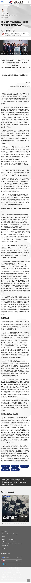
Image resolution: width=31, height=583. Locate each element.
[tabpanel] (15, 508)
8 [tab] (18, 523)
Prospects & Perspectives (10, 540)
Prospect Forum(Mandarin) (8, 5)
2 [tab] (5, 523)
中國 (15, 466)
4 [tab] (9, 523)
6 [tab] (14, 523)
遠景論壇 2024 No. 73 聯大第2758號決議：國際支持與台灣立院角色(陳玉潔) (14, 34)
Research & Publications (8, 538)
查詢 (29, 2)
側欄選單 (2, 2)
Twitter (10, 563)
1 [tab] (2, 523)
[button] (2, 30)
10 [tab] (23, 523)
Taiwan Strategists (5, 544)
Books (3, 540)
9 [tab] (21, 523)
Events (3, 535)
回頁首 (28, 580)
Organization (9, 533)
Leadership (15, 533)
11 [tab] (25, 523)
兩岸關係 (5, 469)
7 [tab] (16, 523)
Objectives (4, 533)
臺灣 (5, 466)
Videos (3, 547)
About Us (4, 530)
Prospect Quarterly (18, 542)
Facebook (10, 557)
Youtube (10, 560)
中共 (24, 466)
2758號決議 (15, 469)
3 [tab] (7, 523)
